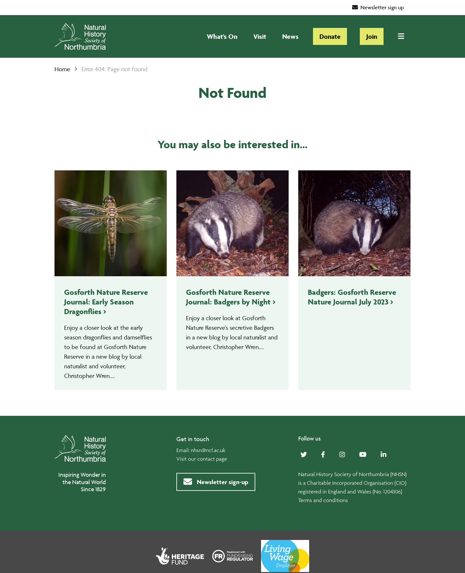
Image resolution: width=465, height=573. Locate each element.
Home (62, 69)
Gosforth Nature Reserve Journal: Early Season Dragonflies (106, 301)
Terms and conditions (323, 500)
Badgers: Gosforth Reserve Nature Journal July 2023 (352, 296)
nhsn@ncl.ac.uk (208, 450)
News (290, 36)
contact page (212, 459)
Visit (259, 36)
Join (371, 36)
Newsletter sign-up (215, 482)
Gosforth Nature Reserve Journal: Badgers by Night (228, 296)
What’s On (222, 36)
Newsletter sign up (378, 7)
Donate (330, 36)
